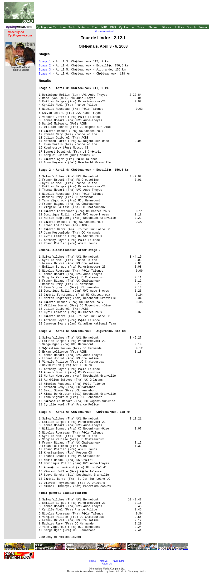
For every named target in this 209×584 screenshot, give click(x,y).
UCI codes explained (103, 31)
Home (92, 561)
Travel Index (118, 561)
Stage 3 (45, 69)
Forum (203, 27)
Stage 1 (45, 61)
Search (191, 27)
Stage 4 (45, 73)
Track (140, 27)
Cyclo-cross (126, 27)
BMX (113, 27)
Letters (179, 27)
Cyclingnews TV (46, 27)
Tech (71, 27)
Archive (103, 561)
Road (95, 27)
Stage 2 (45, 65)
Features (83, 27)
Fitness (166, 27)
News (63, 27)
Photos (152, 27)
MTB (104, 27)
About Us (107, 563)
